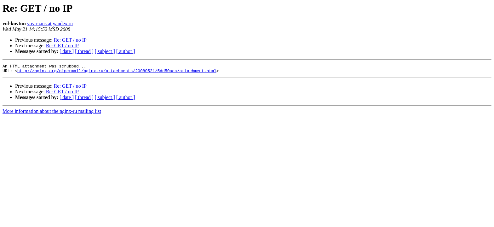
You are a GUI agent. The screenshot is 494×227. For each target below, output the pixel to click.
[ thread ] (84, 51)
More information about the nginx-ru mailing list (52, 113)
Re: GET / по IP (70, 40)
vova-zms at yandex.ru (50, 23)
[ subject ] (105, 51)
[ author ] (125, 51)
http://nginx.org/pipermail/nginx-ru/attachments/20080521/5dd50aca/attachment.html (116, 72)
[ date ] (67, 51)
